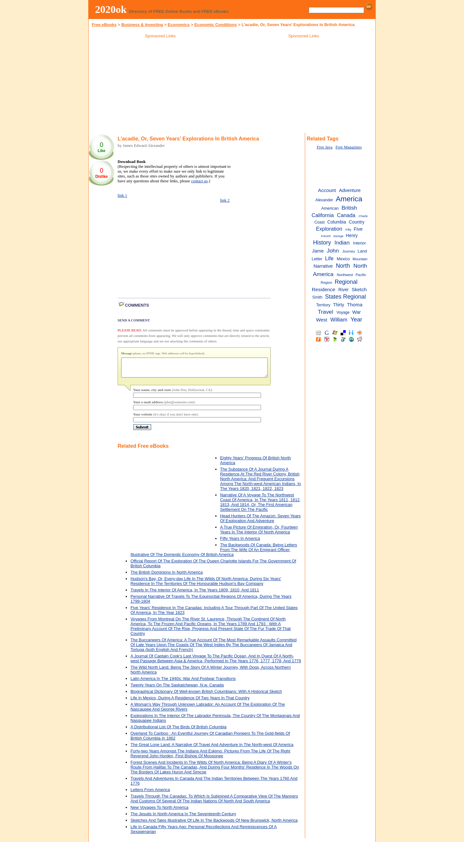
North (343, 266)
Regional (346, 282)
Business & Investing (142, 24)
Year (356, 319)
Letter (317, 258)
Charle (363, 216)
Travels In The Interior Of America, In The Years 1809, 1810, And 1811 (194, 593)
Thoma (354, 304)
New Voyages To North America (159, 811)
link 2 (225, 200)
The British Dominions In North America (166, 576)
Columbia (336, 222)
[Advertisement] (160, 87)
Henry (352, 235)
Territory (323, 305)
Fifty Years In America (240, 542)
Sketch (359, 289)
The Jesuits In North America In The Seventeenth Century (183, 817)
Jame (318, 251)
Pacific (360, 275)
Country (356, 222)
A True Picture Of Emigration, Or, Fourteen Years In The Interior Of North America (259, 533)
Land (362, 251)
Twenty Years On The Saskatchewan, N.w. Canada (177, 688)
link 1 (122, 195)
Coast (319, 222)
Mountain (360, 259)
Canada (346, 215)
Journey (348, 251)
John (333, 250)
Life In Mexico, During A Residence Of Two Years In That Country (189, 701)
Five (358, 229)
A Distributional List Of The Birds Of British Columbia (178, 730)
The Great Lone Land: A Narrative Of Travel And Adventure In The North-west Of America (212, 748)
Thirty (338, 304)
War (356, 312)
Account (327, 190)
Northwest (345, 275)
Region (326, 282)
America (349, 199)
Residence (323, 289)
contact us (199, 181)
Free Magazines (348, 147)
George (338, 236)
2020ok (111, 9)
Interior (359, 243)
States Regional (345, 296)
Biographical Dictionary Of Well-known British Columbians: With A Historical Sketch (206, 695)
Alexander (324, 200)
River (343, 289)
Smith (317, 297)
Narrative (323, 266)
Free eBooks (104, 24)
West (321, 319)
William (338, 319)
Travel (325, 312)
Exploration (329, 229)
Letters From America (150, 793)
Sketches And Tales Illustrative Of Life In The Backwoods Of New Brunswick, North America (214, 824)
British (349, 208)
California (323, 215)
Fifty (348, 229)
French (326, 236)
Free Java (325, 147)
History (322, 242)
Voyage (343, 312)
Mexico (343, 258)
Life (329, 258)
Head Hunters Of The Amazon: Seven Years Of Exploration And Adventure (260, 522)
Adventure (350, 190)
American (330, 208)
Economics (178, 24)
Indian (342, 242)
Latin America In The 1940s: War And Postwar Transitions (183, 682)
